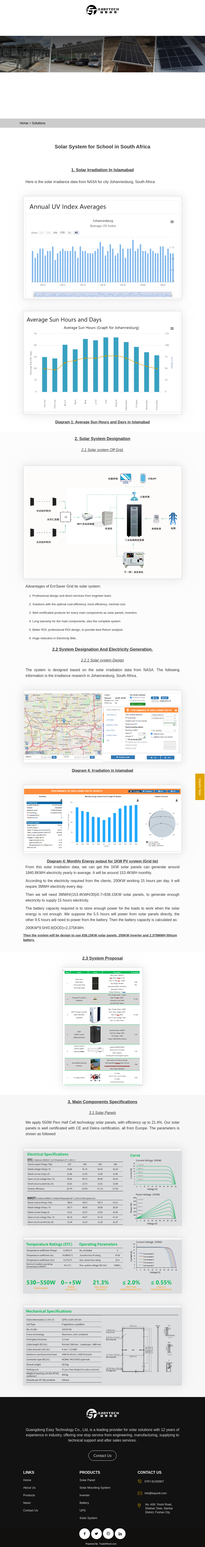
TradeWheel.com (108, 1543)
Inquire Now (200, 786)
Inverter (85, 1495)
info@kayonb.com (156, 1493)
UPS (83, 1510)
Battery (84, 1503)
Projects (98, 33)
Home (27, 33)
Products (62, 33)
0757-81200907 (154, 1481)
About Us (43, 33)
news (27, 1503)
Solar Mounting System (95, 1487)
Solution (80, 33)
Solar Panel (87, 1480)
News (114, 33)
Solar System (88, 1518)
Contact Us (132, 33)
